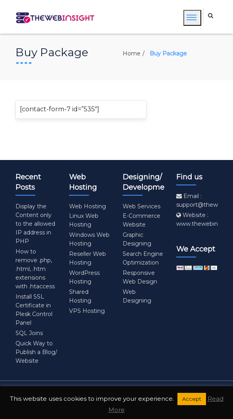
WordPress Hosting (84, 277)
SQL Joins (29, 333)
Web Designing (137, 296)
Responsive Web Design (140, 277)
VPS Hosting (87, 310)
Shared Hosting (80, 296)
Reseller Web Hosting (87, 258)
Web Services (141, 206)
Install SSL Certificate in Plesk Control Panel (33, 309)
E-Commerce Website (141, 220)
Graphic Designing (137, 239)
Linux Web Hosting (83, 220)
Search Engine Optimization (143, 258)
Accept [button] (191, 399)
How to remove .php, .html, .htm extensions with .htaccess (35, 269)
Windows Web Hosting (89, 239)
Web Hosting (87, 206)
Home (132, 53)
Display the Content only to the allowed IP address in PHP (35, 224)
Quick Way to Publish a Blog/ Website (36, 352)
